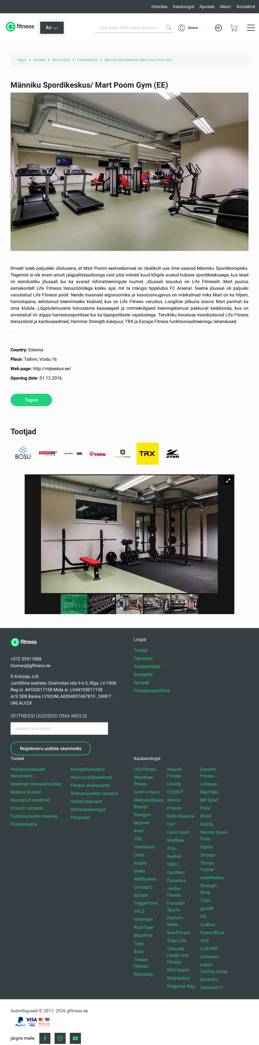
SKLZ (139, 911)
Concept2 (143, 887)
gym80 (207, 908)
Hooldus (160, 6)
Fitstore (174, 808)
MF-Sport (209, 800)
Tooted (140, 650)
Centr (139, 855)
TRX (138, 838)
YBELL (173, 864)
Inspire (140, 863)
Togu (139, 943)
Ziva (171, 848)
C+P (171, 824)
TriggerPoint (146, 903)
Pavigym (142, 814)
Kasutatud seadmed (30, 800)
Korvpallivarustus (88, 769)
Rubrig (206, 824)
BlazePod (143, 935)
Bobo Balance (180, 816)
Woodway (143, 974)
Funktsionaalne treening (34, 816)
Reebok (174, 856)
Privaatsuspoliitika (152, 690)
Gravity (174, 784)
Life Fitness (145, 769)
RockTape (143, 927)
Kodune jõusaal (26, 792)
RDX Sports (178, 970)
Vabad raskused (86, 801)
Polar (205, 808)
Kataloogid (183, 6)
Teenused (143, 658)
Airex (138, 830)
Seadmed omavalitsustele (36, 784)
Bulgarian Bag (181, 986)
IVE (203, 916)
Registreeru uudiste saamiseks (50, 748)
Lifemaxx (209, 956)
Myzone (141, 822)
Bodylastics (178, 978)
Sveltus (207, 924)
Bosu (139, 951)
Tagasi (31, 400)
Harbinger (143, 919)
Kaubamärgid (147, 666)
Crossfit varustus (27, 808)
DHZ (204, 940)
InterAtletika (212, 877)
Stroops (208, 855)
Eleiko (139, 871)
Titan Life (176, 940)
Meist (225, 6)
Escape (141, 895)
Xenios (173, 800)
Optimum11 (212, 987)
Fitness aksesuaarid (90, 785)
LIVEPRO (209, 948)
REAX (205, 816)
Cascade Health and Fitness (177, 955)
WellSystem (145, 879)
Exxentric (209, 979)
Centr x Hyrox (147, 792)
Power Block (212, 932)
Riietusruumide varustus (94, 793)
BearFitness (178, 932)
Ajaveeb (207, 6)
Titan (205, 900)
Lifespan (208, 784)
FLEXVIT (175, 792)
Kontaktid (246, 6)
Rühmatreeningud (88, 809)
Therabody (144, 847)
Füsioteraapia (24, 824)
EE (218, 28)
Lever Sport (178, 832)
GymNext (176, 872)
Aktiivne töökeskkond (91, 777)
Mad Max (209, 792)
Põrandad (80, 817)
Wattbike (175, 840)
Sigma (206, 847)
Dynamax (176, 880)
